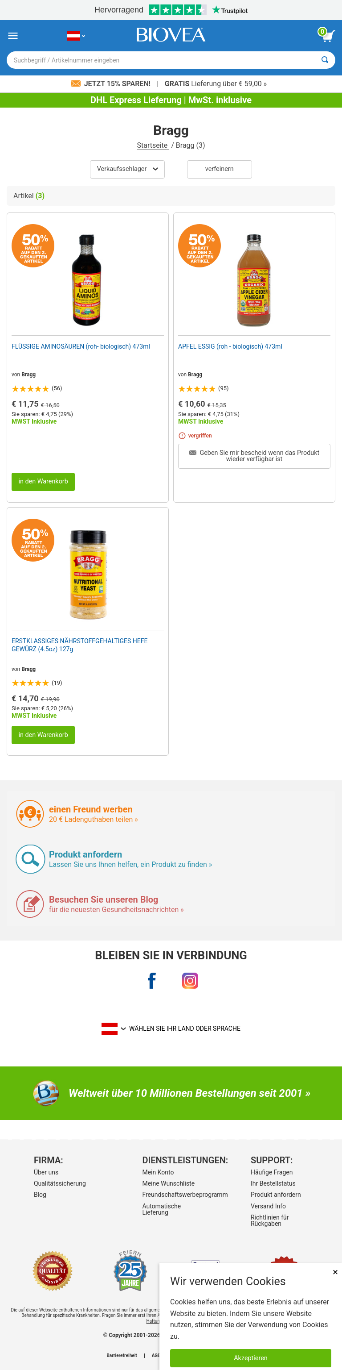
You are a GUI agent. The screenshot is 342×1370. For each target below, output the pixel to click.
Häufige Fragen (272, 1172)
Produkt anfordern (276, 1194)
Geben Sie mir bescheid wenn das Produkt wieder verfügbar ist (254, 456)
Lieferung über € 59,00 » (216, 83)
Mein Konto (158, 1172)
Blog (40, 1194)
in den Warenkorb (43, 481)
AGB (156, 1355)
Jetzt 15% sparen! (111, 83)
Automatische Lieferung (161, 1209)
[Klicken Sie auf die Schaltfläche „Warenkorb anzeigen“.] (329, 36)
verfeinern (219, 169)
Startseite (153, 145)
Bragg (28, 374)
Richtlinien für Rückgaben (270, 1220)
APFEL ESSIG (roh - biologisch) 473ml (230, 346)
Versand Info (268, 1206)
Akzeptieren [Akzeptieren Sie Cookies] (251, 1358)
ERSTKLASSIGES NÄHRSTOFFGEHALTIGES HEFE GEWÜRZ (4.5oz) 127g (79, 645)
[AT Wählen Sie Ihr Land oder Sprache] (76, 36)
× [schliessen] (335, 1272)
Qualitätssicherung (60, 1183)
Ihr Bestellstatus (273, 1183)
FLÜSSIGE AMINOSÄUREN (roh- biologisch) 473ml (81, 346)
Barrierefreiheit (121, 1355)
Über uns (46, 1172)
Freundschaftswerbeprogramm (169, 1194)
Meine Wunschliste (168, 1183)
